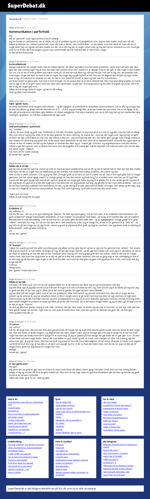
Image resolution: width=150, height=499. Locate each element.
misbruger (60, 447)
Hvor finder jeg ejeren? (112, 414)
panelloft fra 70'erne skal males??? (117, 405)
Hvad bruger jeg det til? (17, 426)
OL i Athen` (60, 423)
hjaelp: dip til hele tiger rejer (19, 423)
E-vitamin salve (62, 457)
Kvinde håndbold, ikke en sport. (69, 432)
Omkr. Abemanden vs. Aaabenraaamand (25, 447)
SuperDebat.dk (15, 19)
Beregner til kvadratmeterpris (115, 417)
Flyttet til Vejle (61, 469)
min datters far (62, 451)
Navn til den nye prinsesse (114, 475)
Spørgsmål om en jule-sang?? (20, 466)
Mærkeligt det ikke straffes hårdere (117, 469)
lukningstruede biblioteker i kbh (116, 472)
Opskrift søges (14, 408)
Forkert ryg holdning (64, 463)
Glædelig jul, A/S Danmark (18, 429)
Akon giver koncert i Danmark (115, 453)
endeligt (59, 429)
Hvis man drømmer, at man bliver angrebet (26, 444)
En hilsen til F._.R (109, 462)
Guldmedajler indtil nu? (65, 405)
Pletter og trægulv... (111, 411)
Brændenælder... (63, 466)
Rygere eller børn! (110, 450)
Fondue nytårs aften (16, 420)
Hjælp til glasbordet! (111, 427)
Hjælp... (59, 417)
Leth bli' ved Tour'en (64, 408)
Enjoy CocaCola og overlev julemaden (23, 414)
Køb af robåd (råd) (63, 402)
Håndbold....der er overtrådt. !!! (69, 420)
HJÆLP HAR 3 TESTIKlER (112, 456)
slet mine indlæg (110, 402)
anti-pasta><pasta (15, 417)
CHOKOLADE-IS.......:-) (16, 432)
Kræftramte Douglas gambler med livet (72, 460)
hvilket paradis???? (110, 459)
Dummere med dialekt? (17, 460)
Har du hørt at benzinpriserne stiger (23, 457)
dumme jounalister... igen (18, 469)
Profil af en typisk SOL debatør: (21, 463)
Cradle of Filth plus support (19, 454)
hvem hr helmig (14, 472)
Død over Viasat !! (110, 421)
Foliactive (59, 444)
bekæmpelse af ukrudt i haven (115, 408)
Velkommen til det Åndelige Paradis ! (118, 465)
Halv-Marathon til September (68, 454)
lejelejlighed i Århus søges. (114, 430)
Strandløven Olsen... (16, 451)
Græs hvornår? (109, 424)
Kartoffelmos (13, 411)
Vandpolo (60, 426)
